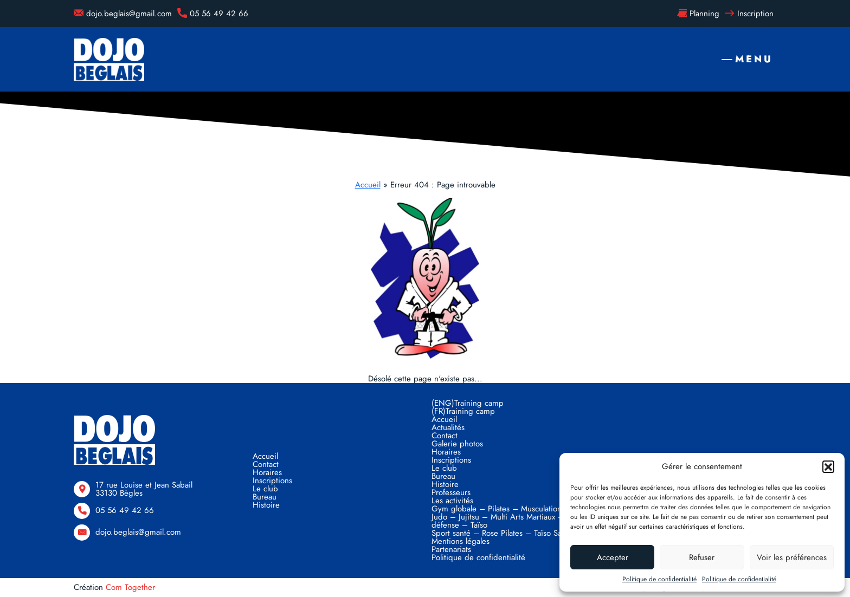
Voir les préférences (792, 557)
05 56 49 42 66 (212, 13)
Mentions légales (461, 541)
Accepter (612, 557)
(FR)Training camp (463, 411)
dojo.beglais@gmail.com (123, 13)
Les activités (452, 501)
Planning (698, 14)
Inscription (749, 14)
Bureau (264, 497)
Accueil (368, 185)
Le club (265, 489)
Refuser (701, 557)
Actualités (448, 427)
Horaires (267, 472)
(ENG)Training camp (468, 403)
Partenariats (451, 549)
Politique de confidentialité (659, 579)
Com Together (130, 587)
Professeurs (451, 492)
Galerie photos (457, 444)
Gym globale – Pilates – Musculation (497, 509)
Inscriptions (272, 480)
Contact (266, 464)
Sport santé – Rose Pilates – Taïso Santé (502, 533)
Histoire (266, 505)
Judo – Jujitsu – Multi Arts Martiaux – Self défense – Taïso (505, 521)
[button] (828, 466)
